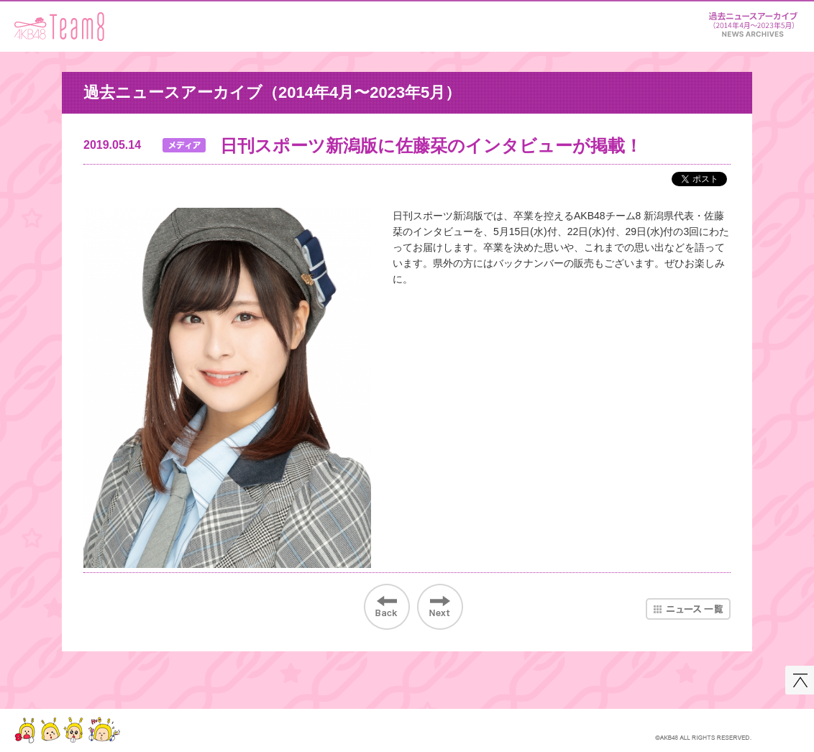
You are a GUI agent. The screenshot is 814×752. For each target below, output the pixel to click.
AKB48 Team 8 (59, 26)
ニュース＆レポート (753, 22)
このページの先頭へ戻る (799, 680)
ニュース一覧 (688, 609)
